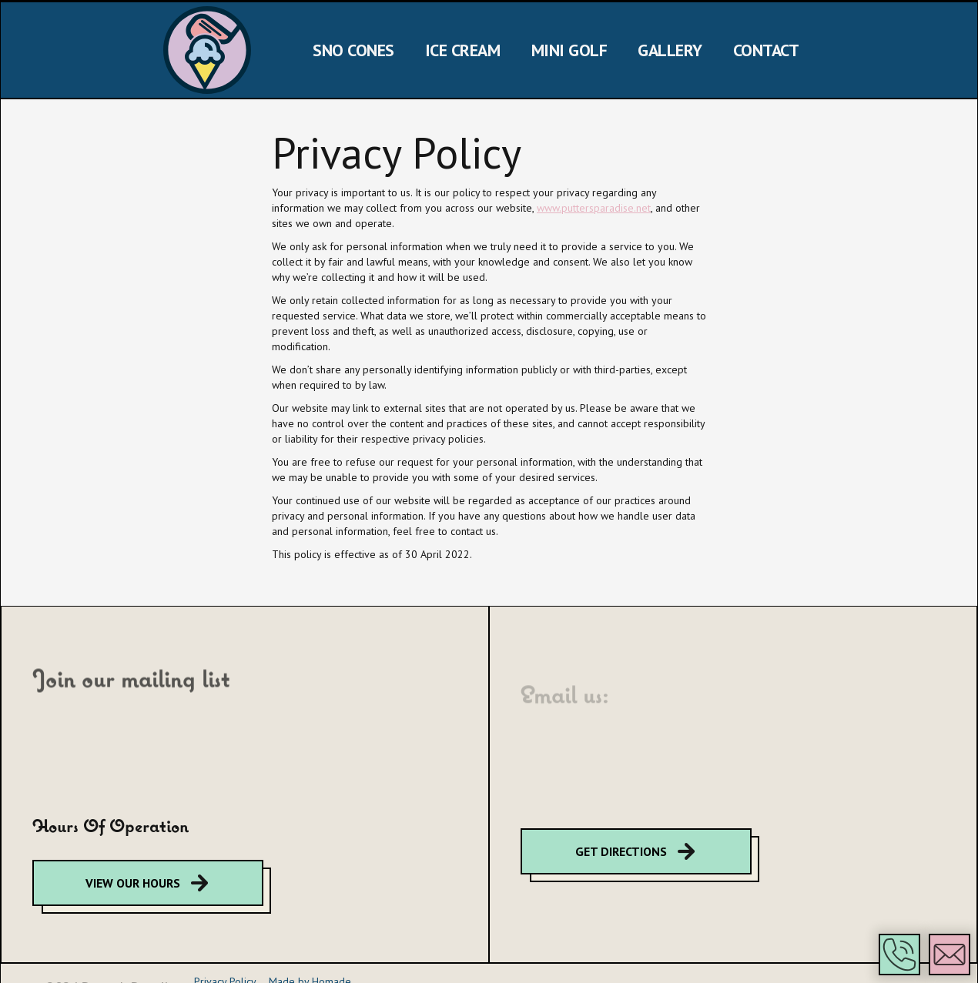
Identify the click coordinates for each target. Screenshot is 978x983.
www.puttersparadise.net (594, 208)
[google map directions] (147, 883)
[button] (899, 954)
